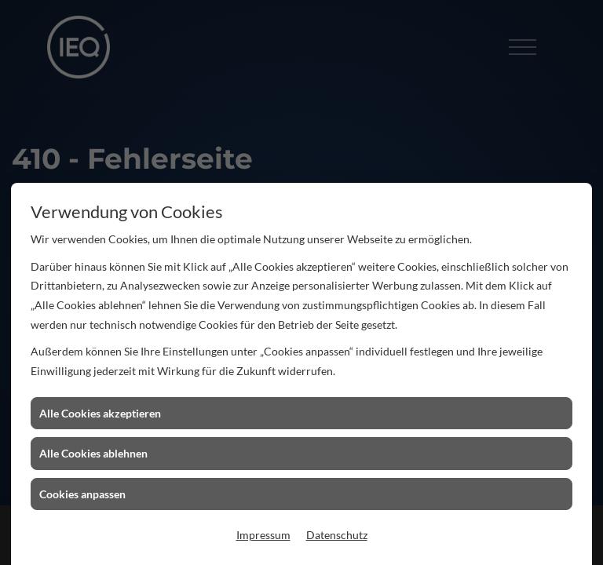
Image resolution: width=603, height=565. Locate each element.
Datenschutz (336, 534)
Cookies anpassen (82, 494)
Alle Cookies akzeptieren (100, 413)
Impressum (263, 534)
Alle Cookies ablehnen (93, 453)
